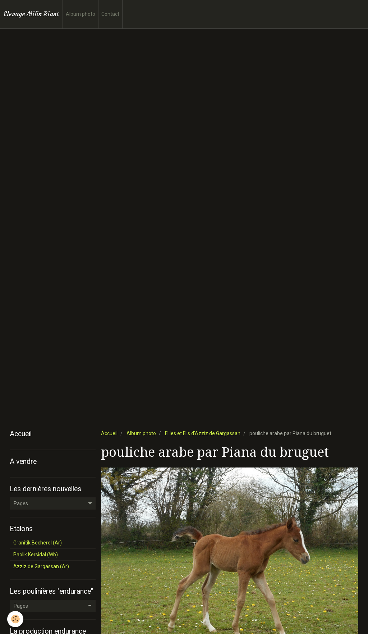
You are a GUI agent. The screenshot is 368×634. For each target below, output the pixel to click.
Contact (110, 14)
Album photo (80, 14)
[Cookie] (15, 619)
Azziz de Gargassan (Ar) (41, 566)
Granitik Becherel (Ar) (37, 543)
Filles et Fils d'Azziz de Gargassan (202, 433)
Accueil (109, 433)
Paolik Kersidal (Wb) (35, 554)
